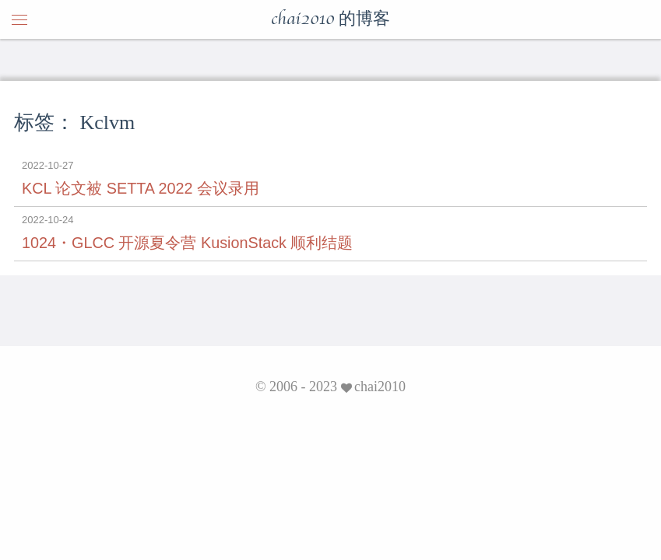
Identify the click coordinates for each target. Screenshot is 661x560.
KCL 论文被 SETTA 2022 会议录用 (140, 188)
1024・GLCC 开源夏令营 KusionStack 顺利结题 (187, 242)
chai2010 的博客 (330, 19)
